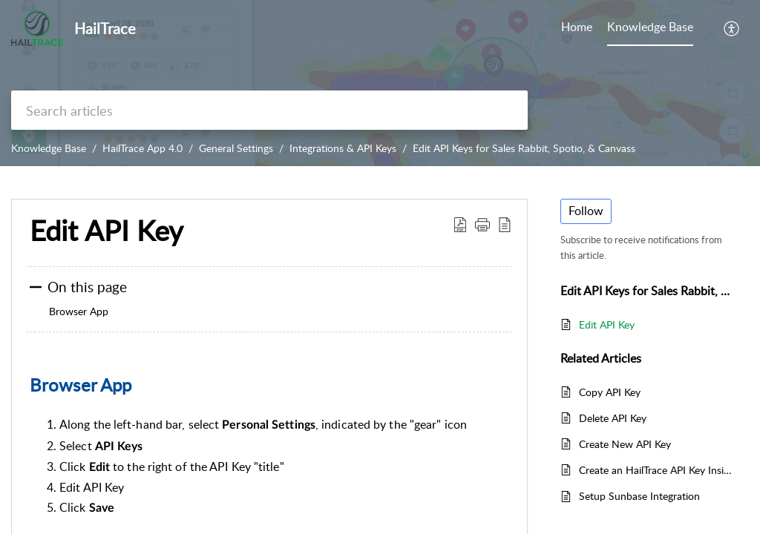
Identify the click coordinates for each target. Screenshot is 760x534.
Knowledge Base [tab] (650, 27)
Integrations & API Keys (342, 148)
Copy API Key (610, 392)
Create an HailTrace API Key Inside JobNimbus (656, 470)
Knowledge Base (48, 148)
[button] (732, 28)
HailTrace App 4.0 (142, 148)
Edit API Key (607, 324)
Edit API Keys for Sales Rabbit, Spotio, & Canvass (524, 148)
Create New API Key (625, 444)
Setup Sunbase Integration (639, 496)
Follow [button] (586, 210)
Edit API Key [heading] (106, 230)
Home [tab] (576, 27)
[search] (269, 110)
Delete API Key (612, 418)
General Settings (236, 148)
